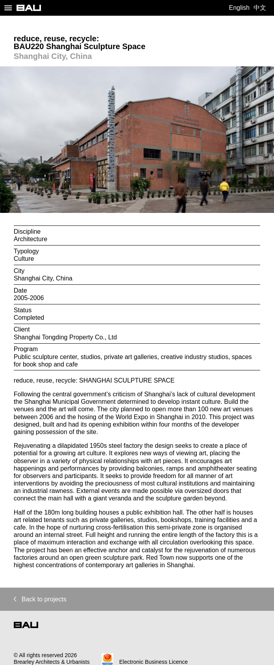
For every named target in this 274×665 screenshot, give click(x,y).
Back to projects (40, 599)
